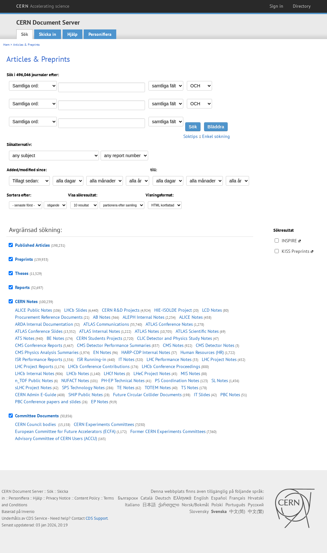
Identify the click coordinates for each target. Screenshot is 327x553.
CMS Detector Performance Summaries (114, 345)
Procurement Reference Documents (49, 317)
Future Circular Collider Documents (147, 394)
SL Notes (219, 380)
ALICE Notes (191, 317)
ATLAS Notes (147, 331)
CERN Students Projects (99, 338)
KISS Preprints (295, 251)
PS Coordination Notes (177, 380)
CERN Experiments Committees (104, 424)
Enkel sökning (216, 136)
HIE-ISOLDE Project (173, 310)
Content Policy (87, 498)
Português (235, 505)
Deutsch (163, 498)
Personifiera (99, 34)
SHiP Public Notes (85, 394)
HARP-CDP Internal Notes (145, 352)
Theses (21, 273)
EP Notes (99, 402)
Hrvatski (256, 498)
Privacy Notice (58, 498)
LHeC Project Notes (152, 373)
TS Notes (189, 387)
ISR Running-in (91, 359)
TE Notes (125, 387)
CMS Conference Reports (38, 345)
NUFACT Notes (75, 380)
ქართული (168, 505)
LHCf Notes (114, 373)
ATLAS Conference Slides (39, 331)
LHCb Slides (75, 310)
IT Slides (202, 394)
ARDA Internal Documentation (44, 324)
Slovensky (199, 511)
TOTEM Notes (158, 387)
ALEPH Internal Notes (143, 317)
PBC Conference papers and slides (48, 402)
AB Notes (101, 317)
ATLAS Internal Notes (99, 331)
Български (128, 498)
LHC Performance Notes (169, 359)
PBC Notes (230, 394)
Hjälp (72, 34)
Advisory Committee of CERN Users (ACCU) (56, 438)
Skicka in (47, 34)
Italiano (132, 505)
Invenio (27, 511)
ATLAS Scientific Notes (197, 331)
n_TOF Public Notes (34, 380)
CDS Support (97, 518)
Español (219, 498)
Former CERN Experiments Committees (168, 431)
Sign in (276, 6)
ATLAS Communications (106, 324)
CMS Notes (173, 345)
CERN (42, 6)
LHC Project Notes (219, 359)
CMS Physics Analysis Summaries (47, 352)
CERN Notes (26, 301)
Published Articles (32, 245)
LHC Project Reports (34, 366)
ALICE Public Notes (33, 310)
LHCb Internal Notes (34, 373)
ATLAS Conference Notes (169, 324)
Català (147, 498)
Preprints (24, 259)
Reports (22, 287)
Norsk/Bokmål (195, 505)
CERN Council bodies (36, 424)
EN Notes (102, 352)
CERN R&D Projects (121, 310)
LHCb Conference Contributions (99, 366)
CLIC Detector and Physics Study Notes (174, 338)
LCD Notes (212, 310)
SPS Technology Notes (83, 387)
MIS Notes (190, 373)
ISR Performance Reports (38, 359)
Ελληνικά (182, 498)
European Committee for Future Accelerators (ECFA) (65, 431)
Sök (24, 34)
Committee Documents (37, 416)
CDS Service (36, 518)
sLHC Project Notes (33, 387)
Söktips (190, 136)
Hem (6, 45)
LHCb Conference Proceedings (171, 366)
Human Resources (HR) (202, 352)
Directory (302, 6)
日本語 (149, 505)
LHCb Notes (77, 373)
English (201, 498)
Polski (217, 505)
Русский (256, 505)
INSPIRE (289, 241)
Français (237, 498)
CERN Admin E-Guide (35, 394)
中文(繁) (256, 511)
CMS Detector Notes (215, 345)
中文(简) (237, 511)
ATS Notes (24, 338)
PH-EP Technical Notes (123, 380)
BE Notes (55, 338)
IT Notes (126, 359)
